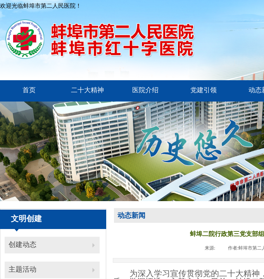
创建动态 (22, 244)
